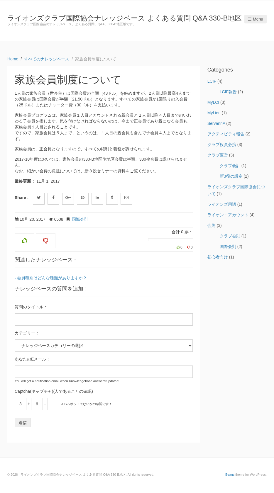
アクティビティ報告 (225, 134)
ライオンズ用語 (221, 204)
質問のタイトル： (31, 307)
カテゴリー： (27, 333)
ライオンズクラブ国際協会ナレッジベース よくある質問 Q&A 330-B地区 (124, 18)
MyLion (214, 112)
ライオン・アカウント (227, 214)
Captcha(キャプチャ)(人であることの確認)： (56, 391)
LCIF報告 (228, 91)
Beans (229, 474)
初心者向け (217, 257)
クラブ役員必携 (221, 144)
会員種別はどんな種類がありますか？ (52, 278)
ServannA (216, 123)
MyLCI (213, 102)
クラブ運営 (217, 155)
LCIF (211, 81)
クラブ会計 (230, 165)
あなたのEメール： (32, 359)
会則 (211, 225)
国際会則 (80, 219)
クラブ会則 (230, 236)
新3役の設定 (231, 176)
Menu (255, 19)
